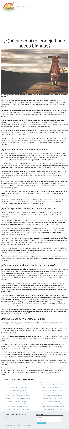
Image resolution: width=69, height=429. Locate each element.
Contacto (8, 417)
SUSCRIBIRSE (41, 423)
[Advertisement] (34, 25)
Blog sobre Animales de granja (24, 6)
